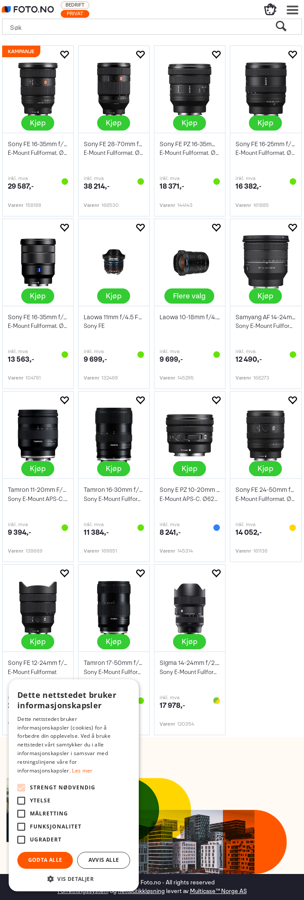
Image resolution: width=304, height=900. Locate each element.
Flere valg (189, 296)
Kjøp (38, 123)
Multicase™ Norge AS (218, 891)
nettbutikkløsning (141, 891)
